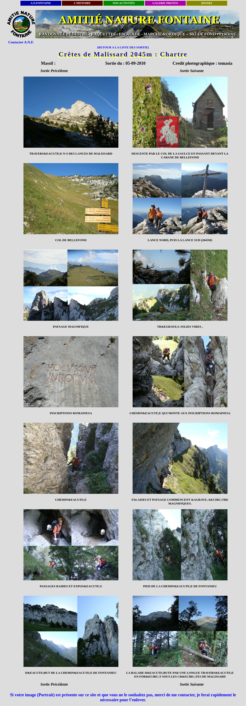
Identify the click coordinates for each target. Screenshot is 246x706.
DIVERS (206, 3)
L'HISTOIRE (82, 3)
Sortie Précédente (54, 71)
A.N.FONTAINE (41, 3)
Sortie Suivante (192, 71)
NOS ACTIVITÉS (124, 3)
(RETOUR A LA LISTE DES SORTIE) (123, 47)
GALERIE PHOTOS (165, 3)
